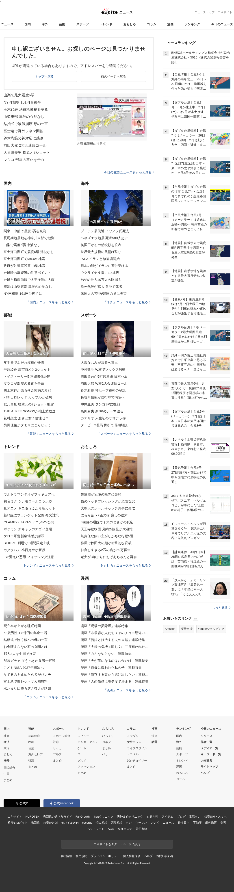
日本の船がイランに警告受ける (104, 266)
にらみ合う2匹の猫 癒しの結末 (104, 515)
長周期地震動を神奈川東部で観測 (29, 238)
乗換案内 (183, 822)
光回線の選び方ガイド (57, 816)
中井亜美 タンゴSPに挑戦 (100, 404)
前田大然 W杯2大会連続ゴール (104, 383)
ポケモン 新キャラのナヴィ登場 (28, 529)
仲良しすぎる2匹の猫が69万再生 (105, 550)
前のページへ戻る (113, 76)
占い (129, 822)
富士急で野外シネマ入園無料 (26, 681)
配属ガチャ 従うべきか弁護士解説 (29, 661)
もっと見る (221, 607)
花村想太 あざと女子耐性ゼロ (26, 418)
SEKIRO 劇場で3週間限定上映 (27, 543)
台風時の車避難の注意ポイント (27, 273)
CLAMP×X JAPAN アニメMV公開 (29, 522)
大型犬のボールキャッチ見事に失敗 (108, 508)
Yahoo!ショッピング (211, 628)
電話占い (194, 816)
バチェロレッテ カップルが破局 (28, 397)
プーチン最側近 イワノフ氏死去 (105, 231)
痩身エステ (124, 829)
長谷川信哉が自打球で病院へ (103, 397)
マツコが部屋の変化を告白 (24, 383)
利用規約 (81, 856)
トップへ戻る (44, 76)
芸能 (62, 24)
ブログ (181, 816)
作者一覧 (206, 742)
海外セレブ (35, 754)
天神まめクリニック (130, 816)
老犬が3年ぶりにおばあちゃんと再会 (109, 557)
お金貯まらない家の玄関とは (26, 647)
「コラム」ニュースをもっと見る (48, 697)
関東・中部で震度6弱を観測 (25, 231)
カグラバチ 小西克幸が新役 (24, 550)
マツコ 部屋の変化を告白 (24, 160)
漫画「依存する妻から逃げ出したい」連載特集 (116, 674)
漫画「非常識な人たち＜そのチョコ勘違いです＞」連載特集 (116, 633)
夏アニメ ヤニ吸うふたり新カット (29, 508)
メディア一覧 (209, 748)
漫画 (170, 24)
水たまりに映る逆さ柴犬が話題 (27, 688)
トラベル (133, 754)
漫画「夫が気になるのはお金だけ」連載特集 (114, 661)
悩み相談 (101, 822)
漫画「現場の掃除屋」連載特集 (104, 626)
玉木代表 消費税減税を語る (26, 109)
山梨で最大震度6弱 (19, 95)
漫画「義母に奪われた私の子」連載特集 (111, 667)
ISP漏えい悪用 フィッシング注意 (29, 557)
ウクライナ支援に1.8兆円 (100, 273)
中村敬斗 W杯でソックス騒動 (103, 369)
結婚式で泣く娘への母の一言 (26, 640)
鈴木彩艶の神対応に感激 (23, 138)
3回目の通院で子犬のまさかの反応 (107, 522)
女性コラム (134, 742)
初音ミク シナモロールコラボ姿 (28, 501)
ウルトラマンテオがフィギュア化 (29, 494)
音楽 (31, 748)
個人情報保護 (131, 856)
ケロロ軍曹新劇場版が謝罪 (24, 536)
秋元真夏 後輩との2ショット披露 (29, 404)
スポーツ (82, 24)
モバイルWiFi (69, 822)
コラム (151, 24)
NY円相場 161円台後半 (22, 102)
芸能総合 (34, 736)
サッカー (59, 748)
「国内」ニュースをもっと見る (50, 302)
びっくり (108, 736)
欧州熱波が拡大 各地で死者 (101, 286)
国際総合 (9, 767)
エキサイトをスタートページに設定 (117, 844)
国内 (27, 24)
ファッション (86, 766)
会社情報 (66, 856)
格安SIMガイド (17, 822)
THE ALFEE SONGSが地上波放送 (30, 411)
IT (79, 754)
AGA (111, 829)
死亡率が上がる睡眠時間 (22, 626)
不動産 (197, 822)
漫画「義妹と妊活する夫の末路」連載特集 (113, 640)
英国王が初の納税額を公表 (101, 245)
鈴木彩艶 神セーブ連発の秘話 (103, 390)
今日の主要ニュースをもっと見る (129, 172)
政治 (6, 748)
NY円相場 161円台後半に (23, 293)
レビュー (83, 736)
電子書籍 (141, 829)
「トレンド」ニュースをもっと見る (47, 565)
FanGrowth (83, 816)
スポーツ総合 (61, 736)
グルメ (82, 760)
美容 (223, 822)
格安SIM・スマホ (215, 816)
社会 (6, 736)
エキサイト (225, 12)
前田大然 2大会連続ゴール (25, 145)
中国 (6, 773)
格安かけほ (50, 822)
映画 (31, 742)
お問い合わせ (164, 856)
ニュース (7, 24)
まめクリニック (103, 816)
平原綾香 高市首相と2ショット (27, 369)
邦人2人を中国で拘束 (20, 654)
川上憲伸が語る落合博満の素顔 (27, 390)
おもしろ (129, 24)
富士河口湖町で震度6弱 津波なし (29, 252)
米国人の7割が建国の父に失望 (104, 293)
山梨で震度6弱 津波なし (22, 245)
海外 (45, 24)
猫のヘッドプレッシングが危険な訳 (108, 501)
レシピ (154, 822)
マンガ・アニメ (88, 742)
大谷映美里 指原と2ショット (27, 152)
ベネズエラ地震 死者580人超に (104, 238)
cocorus (87, 822)
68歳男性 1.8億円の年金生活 (25, 633)
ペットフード (95, 829)
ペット (106, 754)
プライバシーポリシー (105, 856)
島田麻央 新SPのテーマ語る (102, 411)
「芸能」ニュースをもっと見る (50, 433)
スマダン (133, 736)
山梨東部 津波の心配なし (24, 117)
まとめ (8, 754)
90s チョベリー (137, 760)
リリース (206, 736)
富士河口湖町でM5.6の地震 (24, 259)
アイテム (167, 816)
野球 (56, 742)
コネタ (106, 742)
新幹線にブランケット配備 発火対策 (31, 515)
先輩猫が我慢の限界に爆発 (101, 494)
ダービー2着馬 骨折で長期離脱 (104, 425)
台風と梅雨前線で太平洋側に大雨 (29, 279)
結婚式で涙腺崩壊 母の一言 (26, 124)
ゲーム (82, 748)
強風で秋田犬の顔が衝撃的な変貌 (106, 543)
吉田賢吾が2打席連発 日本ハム (104, 376)
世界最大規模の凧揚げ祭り (101, 252)
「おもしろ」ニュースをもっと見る (124, 565)
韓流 (31, 760)
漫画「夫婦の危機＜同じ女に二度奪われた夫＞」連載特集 (116, 647)
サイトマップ (209, 766)
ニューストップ (204, 12)
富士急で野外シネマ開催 (23, 131)
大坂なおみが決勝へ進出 (99, 362)
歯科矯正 (211, 822)
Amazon (170, 628)
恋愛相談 (116, 822)
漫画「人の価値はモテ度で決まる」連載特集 (114, 681)
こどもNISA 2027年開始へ (24, 667)
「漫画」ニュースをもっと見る (127, 690)
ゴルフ (57, 754)
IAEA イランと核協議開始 (100, 259)
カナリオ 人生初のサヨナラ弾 (103, 418)
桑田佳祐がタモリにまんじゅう (27, 425)
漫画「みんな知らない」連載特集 (106, 654)
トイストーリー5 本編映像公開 (27, 376)
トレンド (106, 24)
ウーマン (141, 822)
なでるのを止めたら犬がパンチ (27, 674)
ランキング (192, 24)
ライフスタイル (137, 748)
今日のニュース (222, 24)
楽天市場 (187, 628)
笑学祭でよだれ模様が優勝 (24, 362)
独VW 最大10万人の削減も (101, 279)
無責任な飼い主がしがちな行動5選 (107, 536)
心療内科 (152, 816)
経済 (6, 742)
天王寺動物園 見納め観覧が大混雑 (106, 529)
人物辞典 (206, 760)
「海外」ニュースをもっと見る (127, 302)
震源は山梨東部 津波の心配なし (28, 286)
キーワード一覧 (211, 754)
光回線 (35, 822)
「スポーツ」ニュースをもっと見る (124, 433)
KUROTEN (32, 816)
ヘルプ (205, 773)
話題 (154, 742)
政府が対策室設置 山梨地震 (24, 266)
